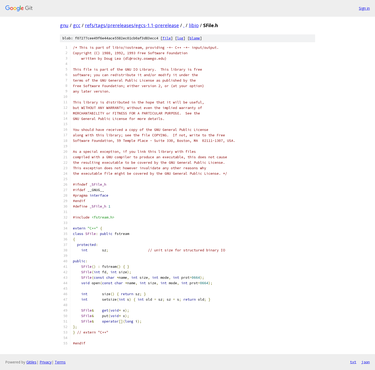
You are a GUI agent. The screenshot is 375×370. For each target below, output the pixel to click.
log (180, 38)
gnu (64, 25)
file (166, 38)
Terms (60, 362)
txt (353, 362)
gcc (76, 25)
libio (194, 25)
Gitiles (31, 362)
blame (195, 38)
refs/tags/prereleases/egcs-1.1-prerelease (132, 25)
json (365, 362)
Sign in (364, 8)
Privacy (46, 362)
